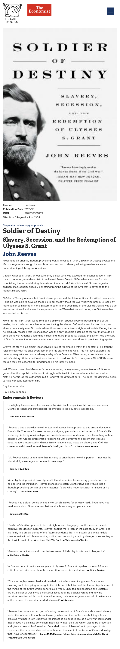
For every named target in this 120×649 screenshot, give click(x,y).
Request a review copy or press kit (24, 225)
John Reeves (19, 254)
